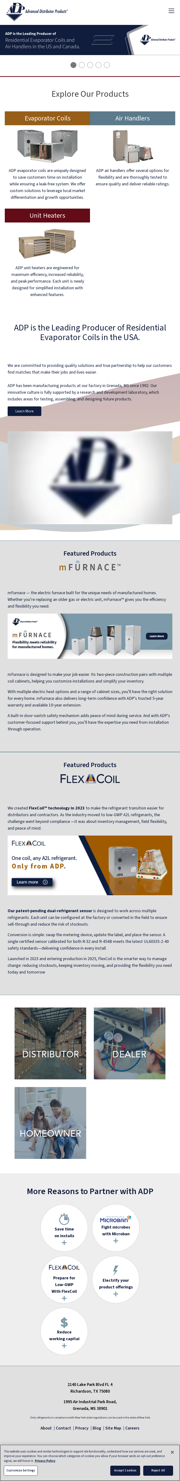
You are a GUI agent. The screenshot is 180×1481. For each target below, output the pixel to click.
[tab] (73, 65)
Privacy (82, 1428)
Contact (63, 1428)
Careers (132, 1428)
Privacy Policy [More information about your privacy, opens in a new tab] (45, 1463)
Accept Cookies (125, 1473)
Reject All (158, 1473)
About (46, 1428)
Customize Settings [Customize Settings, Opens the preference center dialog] (20, 1473)
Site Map (113, 1428)
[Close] (172, 1454)
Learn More (24, 411)
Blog (97, 1428)
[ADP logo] (41, 10)
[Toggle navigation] (171, 10)
